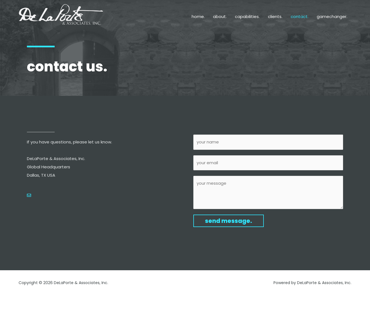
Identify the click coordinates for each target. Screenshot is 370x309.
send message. (228, 221)
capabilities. (247, 16)
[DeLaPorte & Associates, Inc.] (61, 16)
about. (220, 16)
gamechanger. (332, 16)
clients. (275, 16)
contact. (299, 16)
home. (198, 16)
